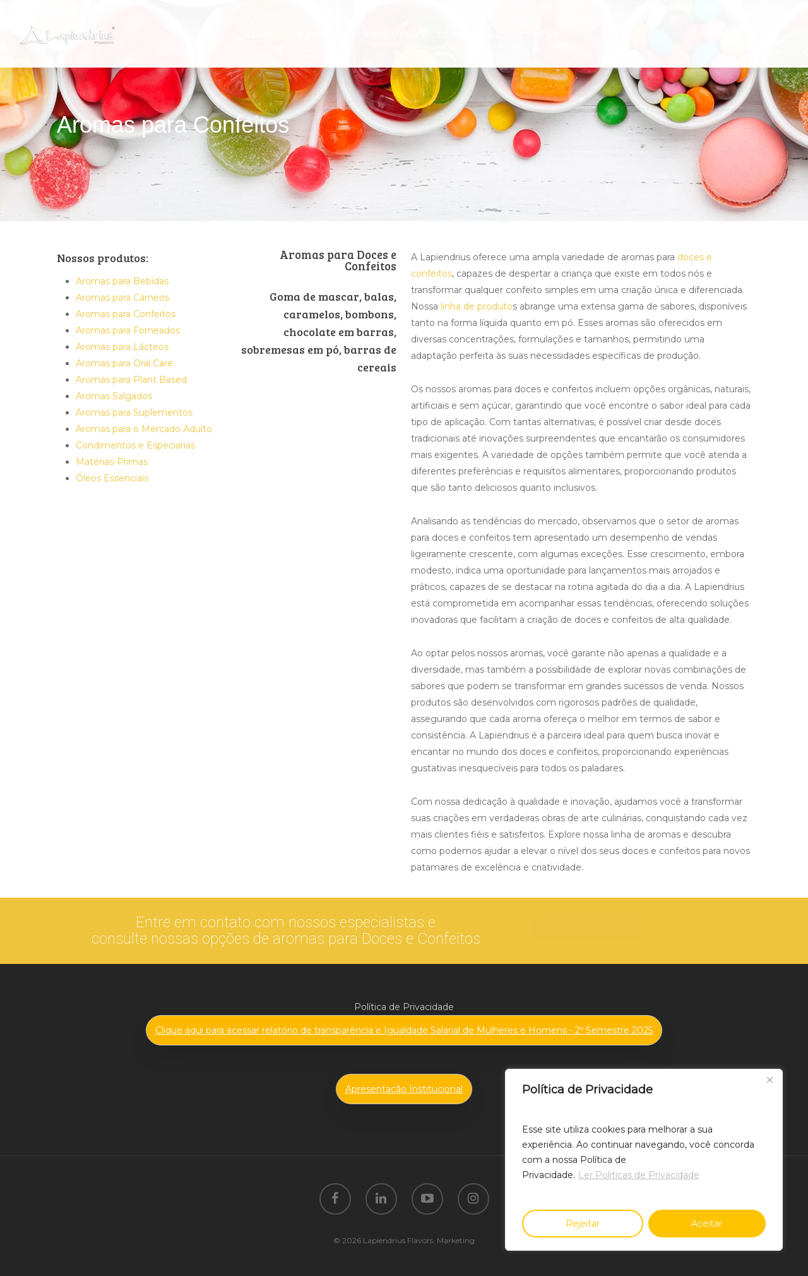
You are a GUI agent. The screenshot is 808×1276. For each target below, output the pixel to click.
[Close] (769, 1079)
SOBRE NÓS (318, 33)
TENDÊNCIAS (468, 33)
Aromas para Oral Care (124, 363)
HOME (258, 33)
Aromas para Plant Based (131, 379)
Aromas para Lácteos (122, 346)
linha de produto (477, 306)
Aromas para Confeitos (125, 314)
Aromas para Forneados (128, 330)
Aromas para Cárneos (122, 297)
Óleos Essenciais (112, 478)
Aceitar (706, 1223)
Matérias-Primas (112, 461)
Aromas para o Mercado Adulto (144, 429)
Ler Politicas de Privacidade (638, 1175)
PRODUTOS (390, 33)
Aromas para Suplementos (134, 412)
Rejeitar (583, 1223)
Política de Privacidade (404, 1007)
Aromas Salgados (114, 396)
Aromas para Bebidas (122, 281)
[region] (644, 1160)
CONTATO (542, 33)
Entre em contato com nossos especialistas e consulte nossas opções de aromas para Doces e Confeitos (286, 930)
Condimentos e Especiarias (135, 445)
